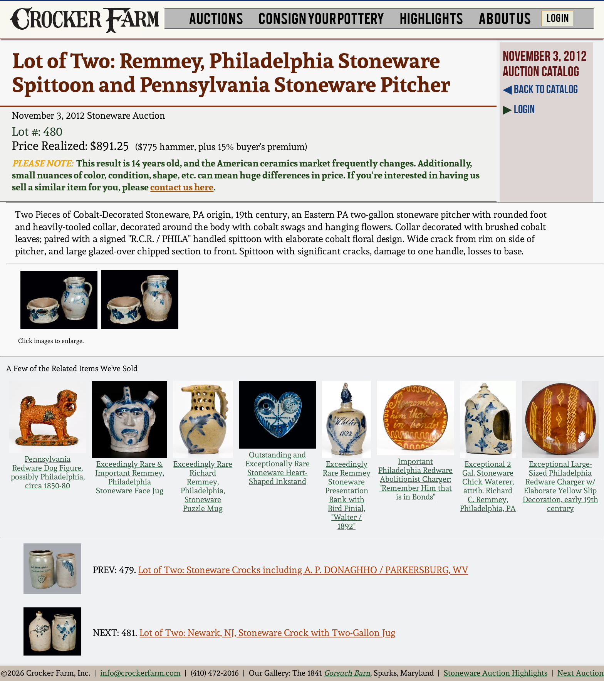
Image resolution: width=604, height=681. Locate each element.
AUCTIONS (216, 17)
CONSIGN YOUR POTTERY (321, 17)
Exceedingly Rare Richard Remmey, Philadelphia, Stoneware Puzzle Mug (202, 486)
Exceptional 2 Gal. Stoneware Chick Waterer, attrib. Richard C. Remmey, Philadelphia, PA (488, 486)
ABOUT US (504, 17)
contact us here (181, 187)
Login (524, 109)
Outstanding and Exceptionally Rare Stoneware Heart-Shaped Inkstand (277, 468)
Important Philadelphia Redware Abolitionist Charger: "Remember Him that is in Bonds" (415, 479)
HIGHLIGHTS (431, 17)
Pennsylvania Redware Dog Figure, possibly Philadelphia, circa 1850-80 (48, 472)
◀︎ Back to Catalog (540, 89)
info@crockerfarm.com (140, 673)
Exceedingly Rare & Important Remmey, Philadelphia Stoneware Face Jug (129, 477)
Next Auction (580, 673)
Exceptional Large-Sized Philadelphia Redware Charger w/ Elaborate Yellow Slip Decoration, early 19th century (560, 486)
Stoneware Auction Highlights (495, 673)
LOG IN (558, 17)
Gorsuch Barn (347, 673)
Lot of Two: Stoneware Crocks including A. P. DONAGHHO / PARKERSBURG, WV (303, 570)
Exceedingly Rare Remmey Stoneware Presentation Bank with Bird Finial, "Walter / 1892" (347, 495)
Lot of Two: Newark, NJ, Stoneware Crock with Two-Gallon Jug (267, 632)
